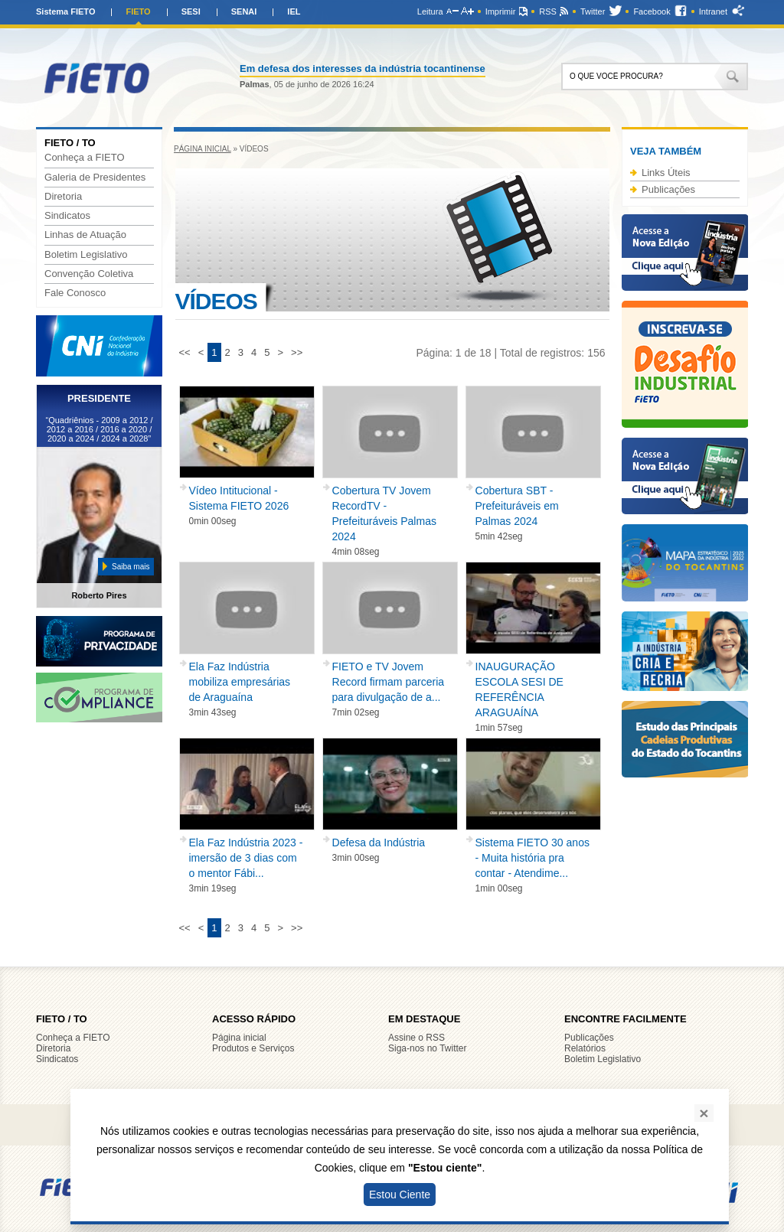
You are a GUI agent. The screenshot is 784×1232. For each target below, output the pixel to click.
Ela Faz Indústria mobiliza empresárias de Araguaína (240, 681)
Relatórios (585, 1048)
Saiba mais (130, 566)
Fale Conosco (75, 293)
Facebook (651, 11)
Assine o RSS (416, 1037)
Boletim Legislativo (85, 254)
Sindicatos (67, 215)
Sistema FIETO (65, 11)
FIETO (138, 11)
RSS (548, 11)
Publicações (668, 189)
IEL (293, 11)
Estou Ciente (399, 1194)
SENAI (244, 11)
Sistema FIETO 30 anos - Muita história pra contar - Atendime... (532, 857)
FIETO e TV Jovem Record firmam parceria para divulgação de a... (388, 681)
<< (185, 352)
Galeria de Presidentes (94, 177)
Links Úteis (666, 172)
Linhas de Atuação (85, 235)
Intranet (713, 11)
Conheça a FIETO (84, 157)
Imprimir (500, 11)
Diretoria (63, 196)
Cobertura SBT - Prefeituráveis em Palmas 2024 (517, 505)
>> (296, 352)
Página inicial (202, 149)
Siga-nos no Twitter (427, 1048)
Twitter (592, 11)
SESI (191, 11)
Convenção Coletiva (88, 274)
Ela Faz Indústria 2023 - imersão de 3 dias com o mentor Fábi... (246, 857)
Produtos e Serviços (253, 1048)
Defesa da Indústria (379, 842)
